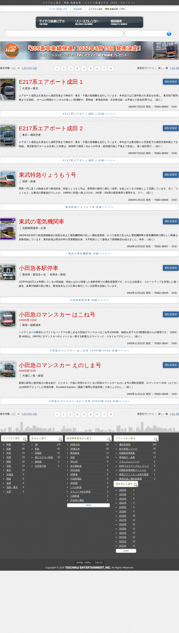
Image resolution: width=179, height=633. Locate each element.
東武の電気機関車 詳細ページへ (89, 253)
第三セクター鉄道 (44, 457)
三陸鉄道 (74, 496)
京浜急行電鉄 (77, 500)
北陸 (8, 466)
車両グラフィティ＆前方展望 (133, 474)
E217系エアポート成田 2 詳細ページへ (89, 160)
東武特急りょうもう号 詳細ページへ (89, 207)
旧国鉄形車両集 (127, 453)
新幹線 (38, 461)
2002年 (131, 292)
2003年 (131, 246)
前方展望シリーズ (128, 449)
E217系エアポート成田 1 (51, 82)
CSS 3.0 (99, 562)
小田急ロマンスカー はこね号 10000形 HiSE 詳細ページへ (89, 350)
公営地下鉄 (40, 466)
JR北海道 (75, 470)
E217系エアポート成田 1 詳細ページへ (89, 113)
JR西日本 (75, 444)
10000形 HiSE (28, 320)
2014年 (122, 533)
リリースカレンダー (89, 22)
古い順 (175, 68)
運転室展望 (171, 81)
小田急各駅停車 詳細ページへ (89, 300)
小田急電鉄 (76, 478)
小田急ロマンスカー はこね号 (57, 314)
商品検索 (78, 9)
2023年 (122, 494)
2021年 (122, 503)
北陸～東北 (12, 487)
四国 (8, 478)
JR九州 (74, 461)
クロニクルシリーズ (129, 461)
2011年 (122, 546)
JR (36, 444)
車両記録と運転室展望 (130, 478)
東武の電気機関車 (41, 221)
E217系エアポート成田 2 (51, 128)
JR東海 (74, 474)
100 (35, 68)
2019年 (122, 511)
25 (24, 68)
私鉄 (37, 449)
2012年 (122, 541)
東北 (8, 470)
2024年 (122, 490)
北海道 (9, 474)
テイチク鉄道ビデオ (58, 9)
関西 (8, 461)
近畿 (8, 449)
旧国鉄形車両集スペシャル (132, 470)
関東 (8, 444)
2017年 (122, 520)
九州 (8, 491)
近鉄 (72, 457)
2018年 (122, 516)
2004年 (132, 106)
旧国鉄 (38, 453)
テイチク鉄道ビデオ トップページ (54, 22)
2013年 (122, 537)
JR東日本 (75, 449)
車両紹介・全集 (127, 457)
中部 (8, 453)
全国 (8, 483)
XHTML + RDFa (83, 562)
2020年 (122, 507)
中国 (8, 457)
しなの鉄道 (76, 487)
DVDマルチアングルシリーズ (134, 466)
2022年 (122, 498)
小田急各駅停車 (38, 268)
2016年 (122, 524)
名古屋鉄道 (76, 466)
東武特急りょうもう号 (47, 175)
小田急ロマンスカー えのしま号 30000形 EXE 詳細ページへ (89, 401)
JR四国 (74, 483)
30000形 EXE (27, 370)
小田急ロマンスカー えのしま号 (60, 365)
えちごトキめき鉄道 (80, 491)
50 (29, 68)
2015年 (122, 528)
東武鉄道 (74, 453)
